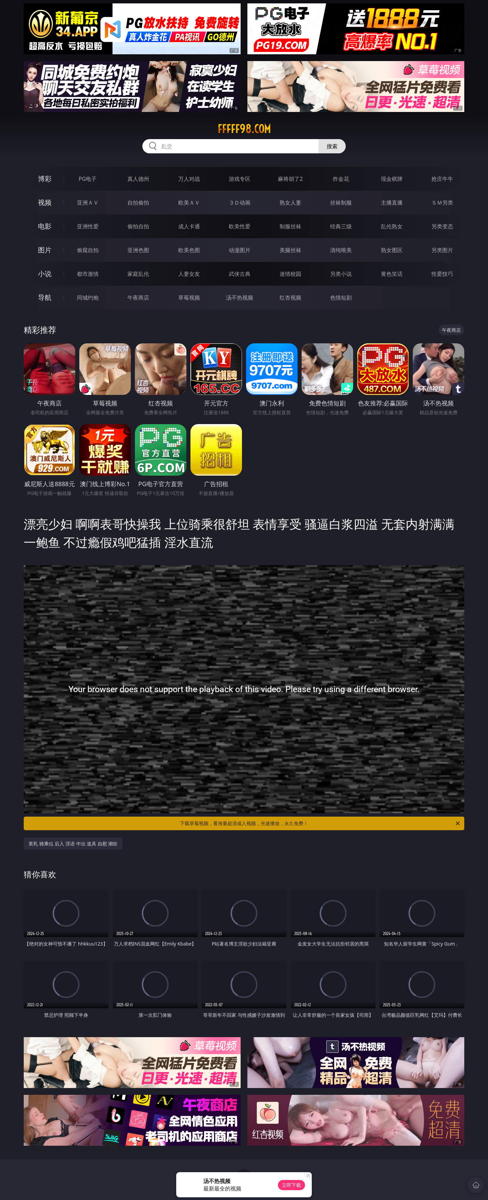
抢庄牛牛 (442, 179)
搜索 (332, 146)
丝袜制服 (341, 202)
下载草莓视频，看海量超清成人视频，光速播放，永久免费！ (320, 823)
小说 (45, 273)
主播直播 (392, 202)
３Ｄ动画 (239, 202)
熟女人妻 (290, 202)
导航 (45, 297)
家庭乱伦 (138, 274)
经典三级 (341, 226)
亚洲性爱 (88, 226)
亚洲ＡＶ (88, 202)
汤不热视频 (239, 297)
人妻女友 (189, 274)
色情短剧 (341, 297)
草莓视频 (189, 297)
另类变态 (442, 226)
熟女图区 (392, 250)
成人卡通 (189, 226)
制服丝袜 (290, 226)
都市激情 (88, 274)
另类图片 (442, 250)
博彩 (45, 178)
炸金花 (341, 179)
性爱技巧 (442, 274)
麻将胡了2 (290, 179)
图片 (45, 249)
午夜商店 (138, 297)
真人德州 (138, 179)
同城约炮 (88, 297)
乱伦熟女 (392, 226)
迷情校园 (290, 274)
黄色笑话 (392, 274)
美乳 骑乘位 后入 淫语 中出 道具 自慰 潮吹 (73, 843)
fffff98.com (244, 129)
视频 (45, 202)
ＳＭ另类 (442, 202)
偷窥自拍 (88, 250)
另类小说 (341, 274)
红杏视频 (290, 297)
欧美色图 (189, 250)
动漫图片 (239, 250)
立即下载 (291, 1185)
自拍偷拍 (138, 202)
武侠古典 (239, 274)
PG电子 (88, 179)
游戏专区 (239, 179)
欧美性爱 (239, 226)
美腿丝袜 (290, 250)
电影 (45, 226)
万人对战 (189, 179)
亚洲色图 (138, 250)
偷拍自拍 (138, 226)
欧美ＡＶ (189, 202)
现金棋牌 (392, 179)
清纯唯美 (341, 250)
